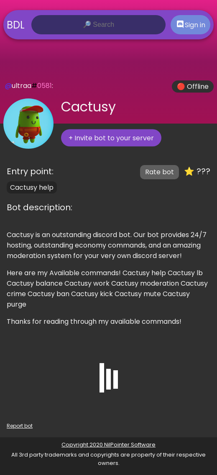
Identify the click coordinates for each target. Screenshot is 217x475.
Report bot (20, 425)
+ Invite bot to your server (111, 138)
